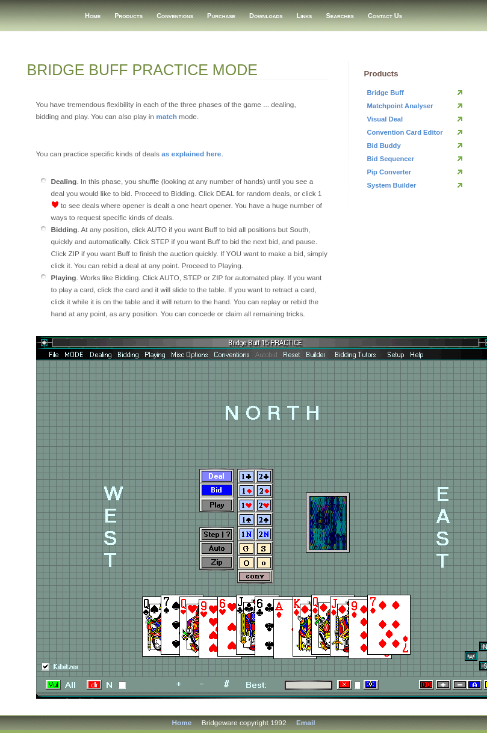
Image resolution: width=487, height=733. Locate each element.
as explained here (191, 154)
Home (93, 15)
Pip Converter (389, 172)
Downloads (266, 15)
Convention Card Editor (405, 132)
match (166, 116)
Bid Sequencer (391, 158)
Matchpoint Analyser (400, 105)
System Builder (392, 185)
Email (305, 723)
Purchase (221, 15)
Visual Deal (385, 119)
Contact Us (385, 15)
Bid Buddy (384, 145)
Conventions (175, 15)
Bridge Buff (385, 92)
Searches (340, 15)
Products (128, 15)
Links (304, 15)
